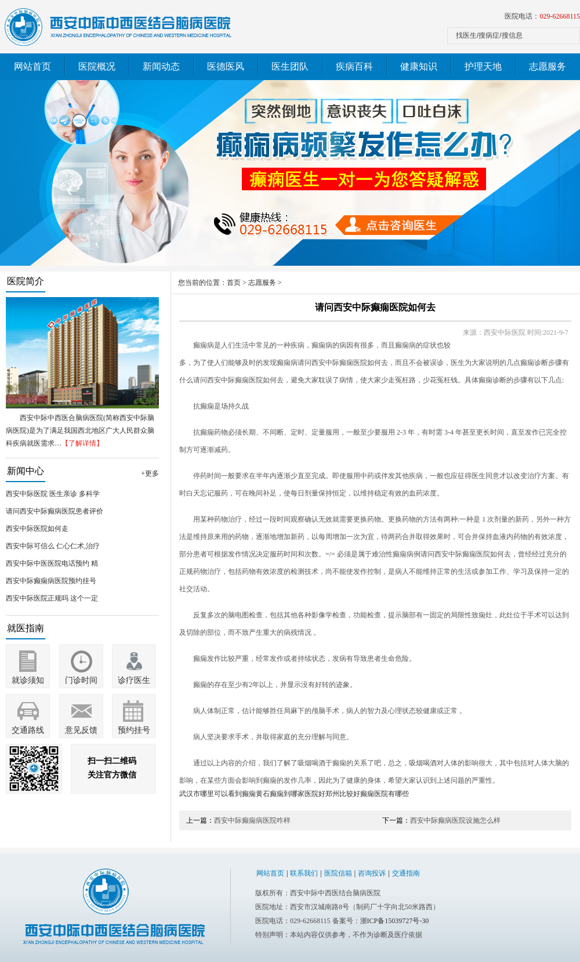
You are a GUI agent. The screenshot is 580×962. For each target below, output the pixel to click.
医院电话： (542, 16)
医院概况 (96, 66)
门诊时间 (81, 680)
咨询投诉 (372, 873)
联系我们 (304, 873)
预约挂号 (134, 730)
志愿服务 (547, 66)
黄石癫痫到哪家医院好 (290, 794)
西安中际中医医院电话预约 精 (52, 563)
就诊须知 (28, 680)
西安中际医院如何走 (37, 529)
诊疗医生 (134, 680)
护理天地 (483, 66)
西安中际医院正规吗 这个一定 (52, 598)
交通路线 (28, 730)
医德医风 (225, 66)
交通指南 (406, 873)
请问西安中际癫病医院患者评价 (54, 511)
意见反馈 (81, 730)
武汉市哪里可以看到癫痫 (217, 794)
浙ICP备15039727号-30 (394, 921)
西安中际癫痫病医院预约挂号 (51, 581)
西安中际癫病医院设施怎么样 (455, 820)
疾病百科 (354, 66)
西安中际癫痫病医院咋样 (252, 820)
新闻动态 (161, 66)
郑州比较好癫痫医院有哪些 (367, 794)
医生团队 (290, 66)
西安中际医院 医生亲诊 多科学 (53, 494)
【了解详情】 (82, 443)
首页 (234, 283)
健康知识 (418, 66)
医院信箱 (338, 873)
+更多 (150, 473)
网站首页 (32, 66)
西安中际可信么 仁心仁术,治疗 (53, 546)
